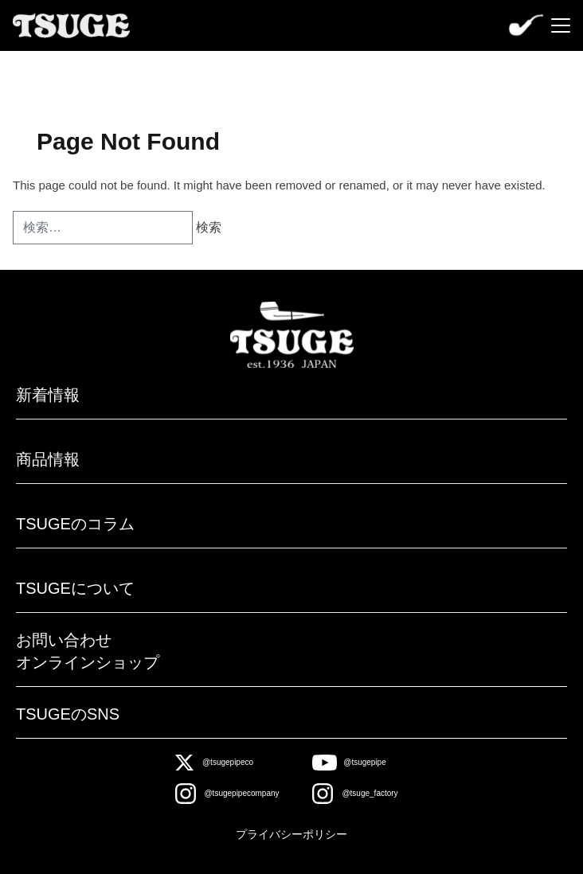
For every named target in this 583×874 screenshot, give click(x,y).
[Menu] (560, 25)
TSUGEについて (75, 588)
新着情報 (48, 395)
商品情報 (48, 459)
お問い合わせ (64, 640)
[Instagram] (227, 793)
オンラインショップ (87, 662)
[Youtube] (349, 763)
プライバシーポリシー (291, 834)
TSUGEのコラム (75, 524)
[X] (214, 763)
